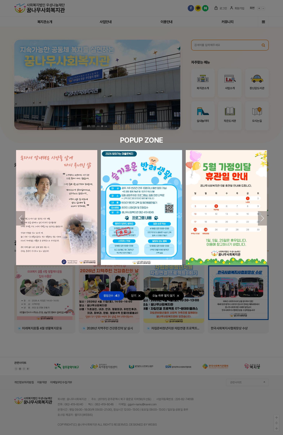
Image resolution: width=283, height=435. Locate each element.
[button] (20, 218)
